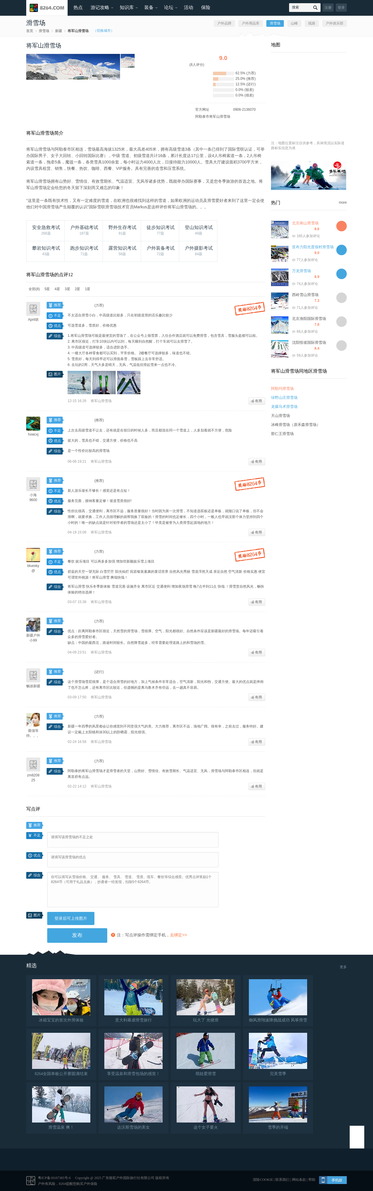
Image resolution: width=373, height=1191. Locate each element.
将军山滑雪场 (78, 31)
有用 (256, 401)
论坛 (168, 7)
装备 (149, 7)
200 (52, 825)
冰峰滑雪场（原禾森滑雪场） (295, 424)
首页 (29, 31)
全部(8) (34, 289)
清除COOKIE (263, 1180)
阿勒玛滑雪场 (282, 388)
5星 (47, 289)
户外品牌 (224, 23)
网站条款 (299, 1180)
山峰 (294, 23)
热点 (78, 7)
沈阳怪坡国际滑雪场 (309, 342)
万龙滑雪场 (301, 271)
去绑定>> (178, 935)
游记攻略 (100, 7)
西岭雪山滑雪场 (305, 295)
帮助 (311, 1180)
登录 (341, 8)
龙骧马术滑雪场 (284, 406)
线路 (311, 23)
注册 (328, 8)
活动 (188, 7)
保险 (205, 7)
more (343, 202)
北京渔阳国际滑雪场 (309, 318)
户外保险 (90, 1184)
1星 (87, 289)
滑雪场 (44, 31)
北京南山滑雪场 (305, 223)
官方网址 (202, 110)
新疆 (58, 31)
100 (49, 825)
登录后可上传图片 (70, 918)
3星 (67, 289)
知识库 (127, 7)
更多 (343, 967)
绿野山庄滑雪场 (284, 397)
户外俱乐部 (334, 23)
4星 (57, 289)
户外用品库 (250, 23)
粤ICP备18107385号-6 (54, 1178)
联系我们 (282, 1180)
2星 (77, 289)
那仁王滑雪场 (282, 433)
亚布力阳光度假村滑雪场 (313, 247)
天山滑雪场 (280, 415)
